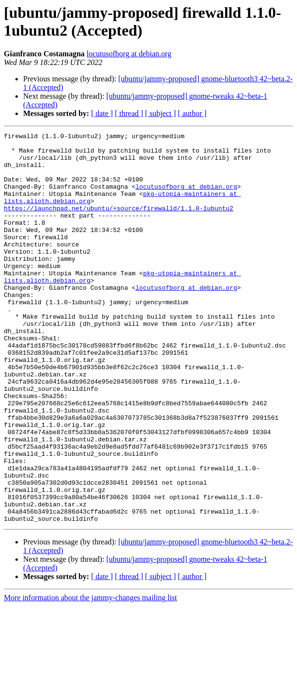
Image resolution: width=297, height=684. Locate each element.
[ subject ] (160, 113)
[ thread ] (129, 113)
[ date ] (102, 113)
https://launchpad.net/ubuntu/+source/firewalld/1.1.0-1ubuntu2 (118, 223)
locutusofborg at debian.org (129, 54)
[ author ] (192, 113)
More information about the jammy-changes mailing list (90, 675)
